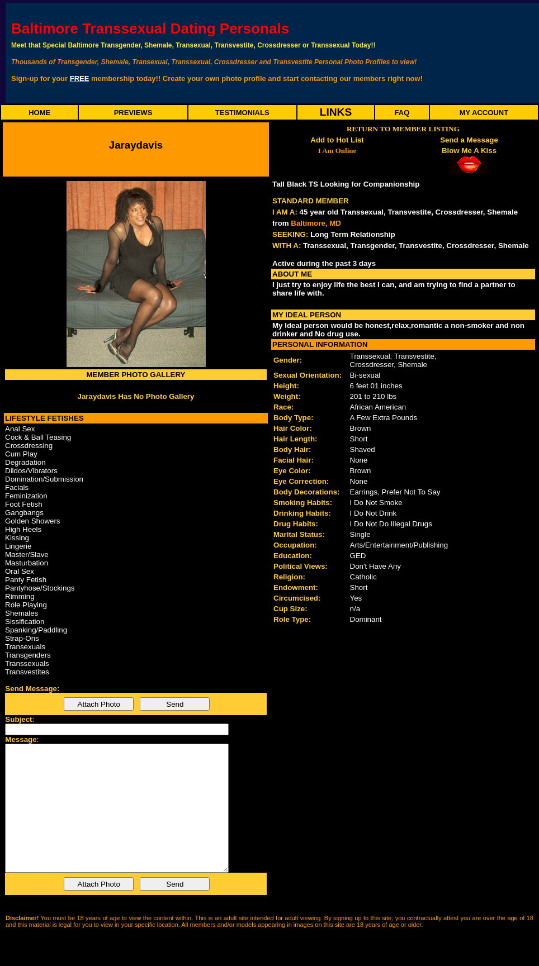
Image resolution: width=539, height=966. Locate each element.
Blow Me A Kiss (469, 150)
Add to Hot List (337, 140)
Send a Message (469, 140)
